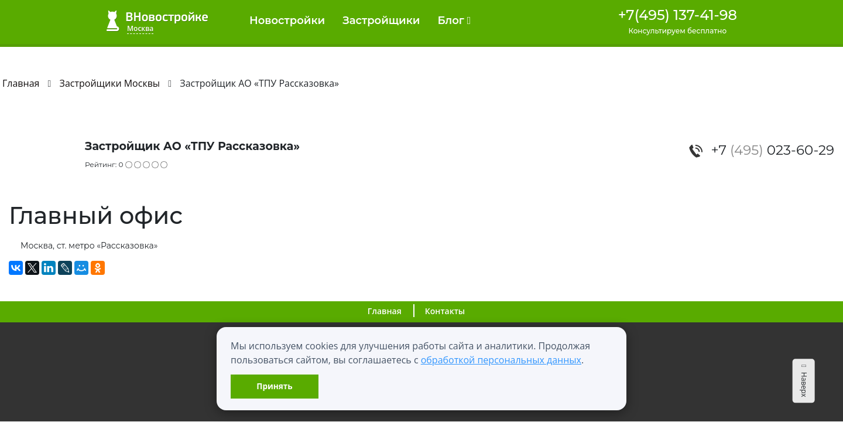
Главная (385, 310)
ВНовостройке (157, 21)
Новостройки (287, 20)
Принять (274, 386)
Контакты (445, 310)
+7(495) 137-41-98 (677, 14)
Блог (454, 20)
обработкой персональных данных (501, 359)
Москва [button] (140, 28)
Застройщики (381, 20)
